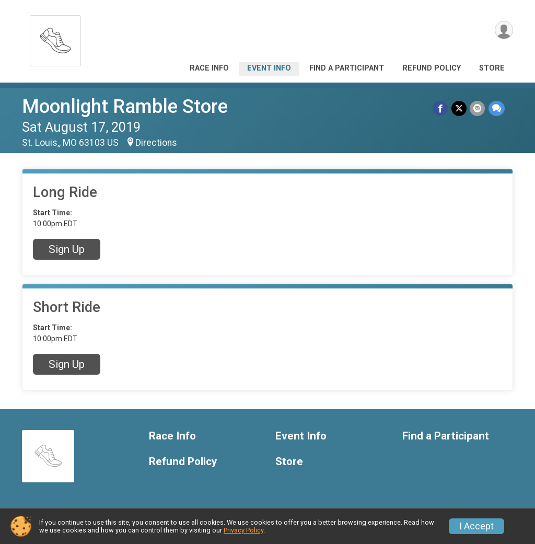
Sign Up (67, 249)
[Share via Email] (477, 108)
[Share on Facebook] (441, 108)
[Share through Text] (497, 108)
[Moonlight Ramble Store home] (55, 38)
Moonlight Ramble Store (125, 106)
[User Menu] (503, 30)
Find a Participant (346, 68)
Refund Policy (431, 68)
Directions (156, 142)
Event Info (269, 68)
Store (492, 68)
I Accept (476, 526)
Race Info (209, 68)
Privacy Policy (243, 530)
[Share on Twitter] (459, 108)
